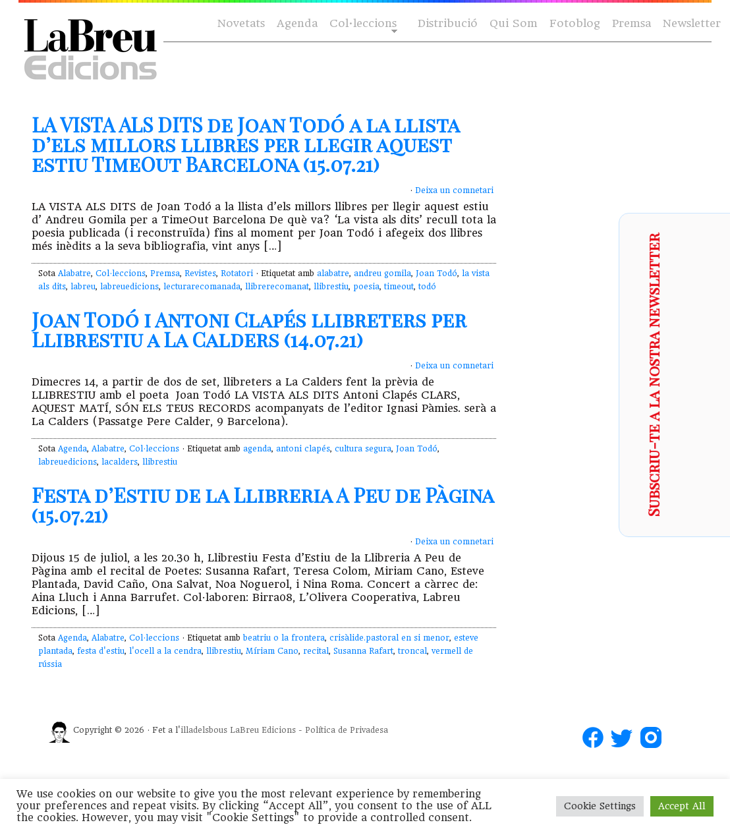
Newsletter (692, 23)
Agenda (297, 23)
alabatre (333, 273)
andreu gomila (382, 273)
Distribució (448, 23)
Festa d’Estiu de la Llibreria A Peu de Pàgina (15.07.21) (262, 505)
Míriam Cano (272, 651)
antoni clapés (303, 448)
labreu (83, 286)
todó (427, 286)
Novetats (241, 23)
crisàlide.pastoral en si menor (389, 638)
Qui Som (514, 23)
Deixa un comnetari (454, 190)
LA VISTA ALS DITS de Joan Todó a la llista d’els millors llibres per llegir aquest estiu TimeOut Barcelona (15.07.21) (245, 144)
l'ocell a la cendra (165, 651)
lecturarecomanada (201, 286)
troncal (412, 651)
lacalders (119, 462)
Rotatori (237, 273)
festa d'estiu (101, 651)
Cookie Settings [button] (600, 806)
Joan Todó (436, 273)
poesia (366, 286)
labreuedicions (129, 286)
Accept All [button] (682, 806)
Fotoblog (574, 23)
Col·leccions (362, 24)
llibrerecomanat (277, 286)
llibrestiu (331, 286)
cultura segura (363, 448)
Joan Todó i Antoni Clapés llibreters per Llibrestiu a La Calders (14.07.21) (249, 329)
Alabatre (74, 273)
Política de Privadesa (346, 730)
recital (316, 651)
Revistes (200, 273)
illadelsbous (204, 730)
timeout (399, 286)
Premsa (631, 23)
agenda (257, 448)
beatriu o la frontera (284, 638)
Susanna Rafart (363, 651)
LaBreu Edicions (263, 730)
